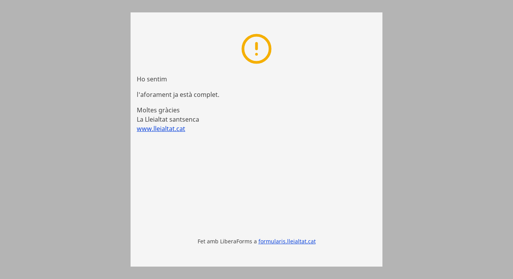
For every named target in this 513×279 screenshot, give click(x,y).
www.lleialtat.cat (161, 128)
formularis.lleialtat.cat (287, 241)
